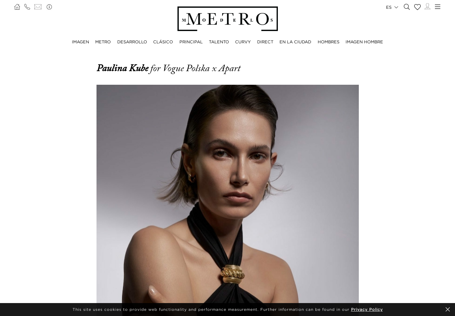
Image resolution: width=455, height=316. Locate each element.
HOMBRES (328, 41)
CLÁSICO (163, 41)
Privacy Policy (367, 309)
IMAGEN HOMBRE (364, 41)
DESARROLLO (132, 41)
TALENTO (219, 41)
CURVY (243, 41)
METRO (103, 41)
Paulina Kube (123, 68)
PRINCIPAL (191, 41)
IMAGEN (80, 41)
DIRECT (265, 41)
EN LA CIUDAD (295, 41)
